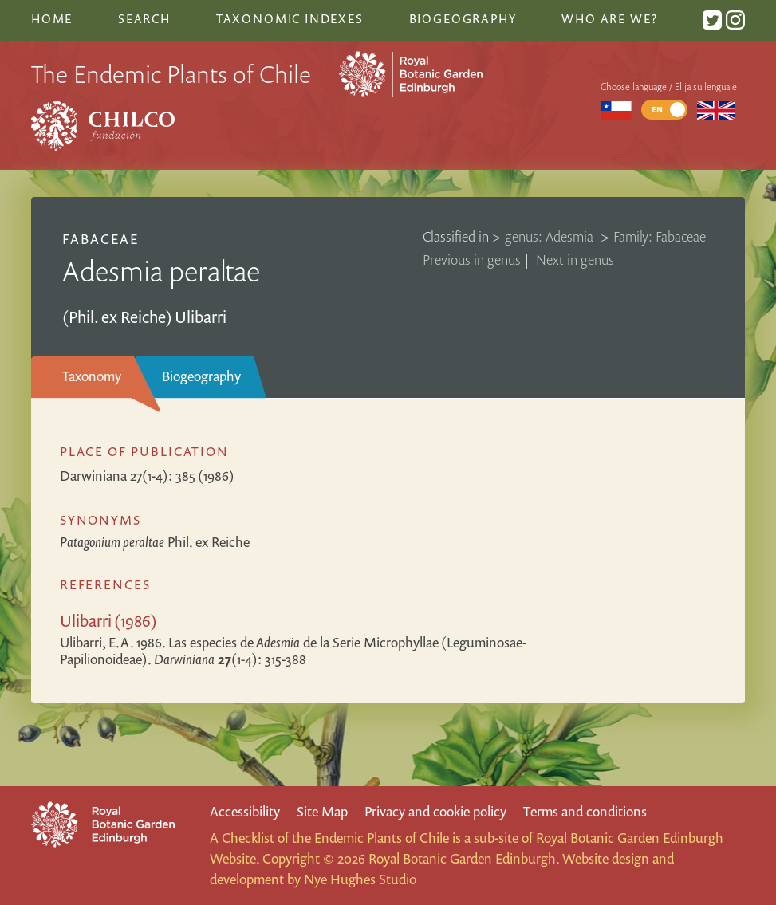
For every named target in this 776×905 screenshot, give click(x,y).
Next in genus (575, 259)
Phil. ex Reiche (155, 542)
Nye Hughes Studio (360, 879)
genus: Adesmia (551, 236)
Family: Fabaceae (659, 236)
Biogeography (201, 376)
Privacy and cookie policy (435, 811)
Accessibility (245, 811)
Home (52, 18)
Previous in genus (472, 259)
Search (144, 18)
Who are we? (609, 18)
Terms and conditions (585, 811)
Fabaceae (100, 239)
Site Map (322, 811)
